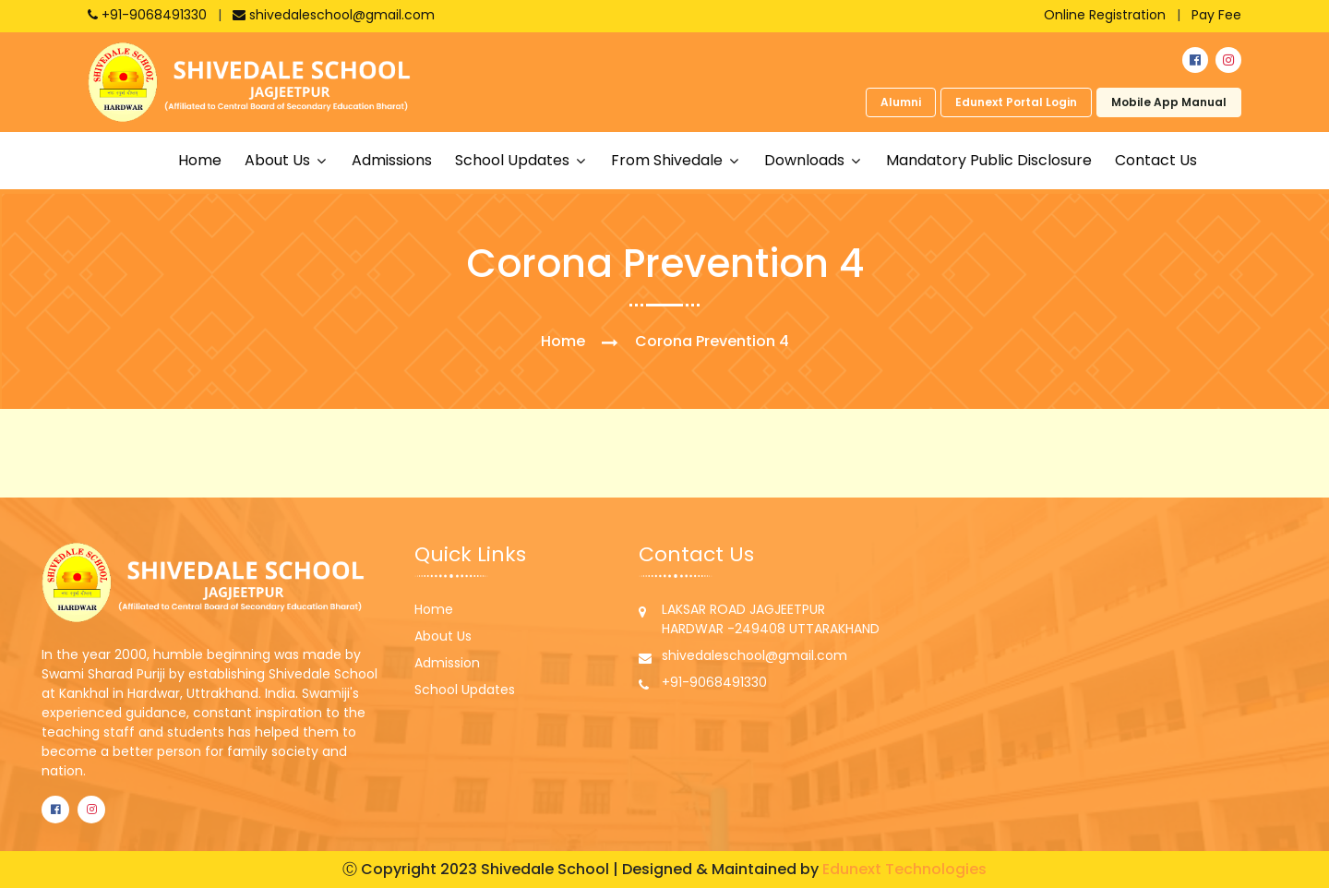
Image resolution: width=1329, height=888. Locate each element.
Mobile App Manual (1169, 102)
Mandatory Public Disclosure (989, 160)
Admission (447, 663)
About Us (443, 636)
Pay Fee (1216, 15)
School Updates (464, 689)
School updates (514, 160)
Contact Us (1156, 160)
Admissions (392, 160)
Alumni (900, 102)
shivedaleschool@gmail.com (334, 15)
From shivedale (668, 160)
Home (200, 160)
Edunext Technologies (904, 869)
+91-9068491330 (149, 15)
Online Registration (1105, 15)
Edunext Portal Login (1016, 102)
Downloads (806, 160)
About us (279, 160)
